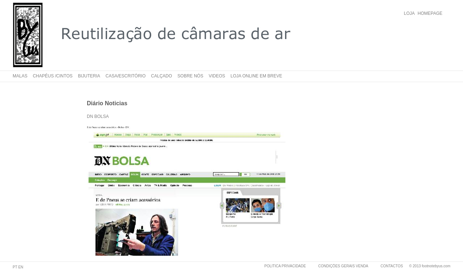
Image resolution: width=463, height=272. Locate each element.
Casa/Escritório (126, 76)
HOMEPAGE (430, 13)
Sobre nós (190, 76)
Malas (20, 76)
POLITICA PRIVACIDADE (285, 266)
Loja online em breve (256, 76)
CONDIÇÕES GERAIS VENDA (343, 266)
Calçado (161, 76)
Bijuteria (89, 76)
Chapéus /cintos (53, 76)
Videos (217, 76)
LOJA (409, 13)
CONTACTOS (392, 266)
